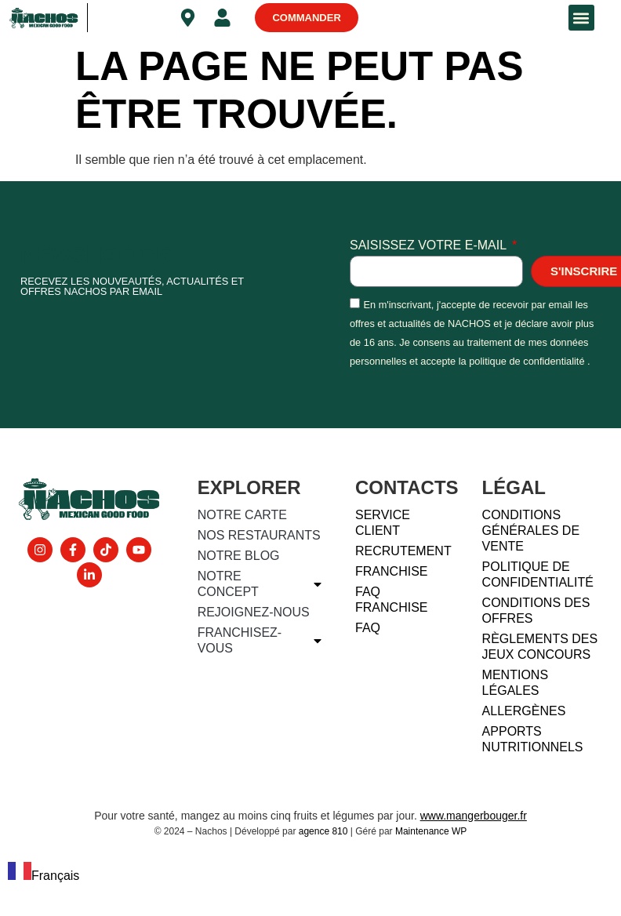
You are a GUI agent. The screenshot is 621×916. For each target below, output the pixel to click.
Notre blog (239, 555)
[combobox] (43, 873)
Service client (382, 522)
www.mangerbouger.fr (473, 815)
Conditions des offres (536, 610)
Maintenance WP (431, 831)
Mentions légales (515, 682)
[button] (581, 18)
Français (43, 875)
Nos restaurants (259, 535)
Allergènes (524, 711)
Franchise (391, 571)
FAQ (367, 627)
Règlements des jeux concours (540, 646)
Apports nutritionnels (532, 739)
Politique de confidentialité (538, 574)
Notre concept (261, 583)
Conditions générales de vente (530, 530)
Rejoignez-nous (254, 612)
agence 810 (323, 831)
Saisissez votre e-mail (430, 245)
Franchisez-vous (261, 640)
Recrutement (403, 551)
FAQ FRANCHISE (391, 599)
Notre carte (242, 515)
